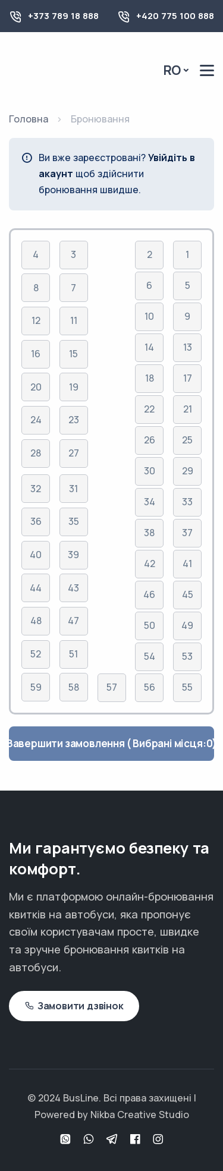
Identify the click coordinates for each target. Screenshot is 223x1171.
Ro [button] (172, 70)
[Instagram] (158, 1140)
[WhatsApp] (66, 1140)
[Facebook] (136, 1140)
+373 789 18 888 (63, 16)
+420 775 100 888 (175, 16)
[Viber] (90, 1140)
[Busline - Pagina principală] (60, 69)
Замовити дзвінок (74, 1006)
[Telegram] (113, 1140)
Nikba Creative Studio (139, 1114)
